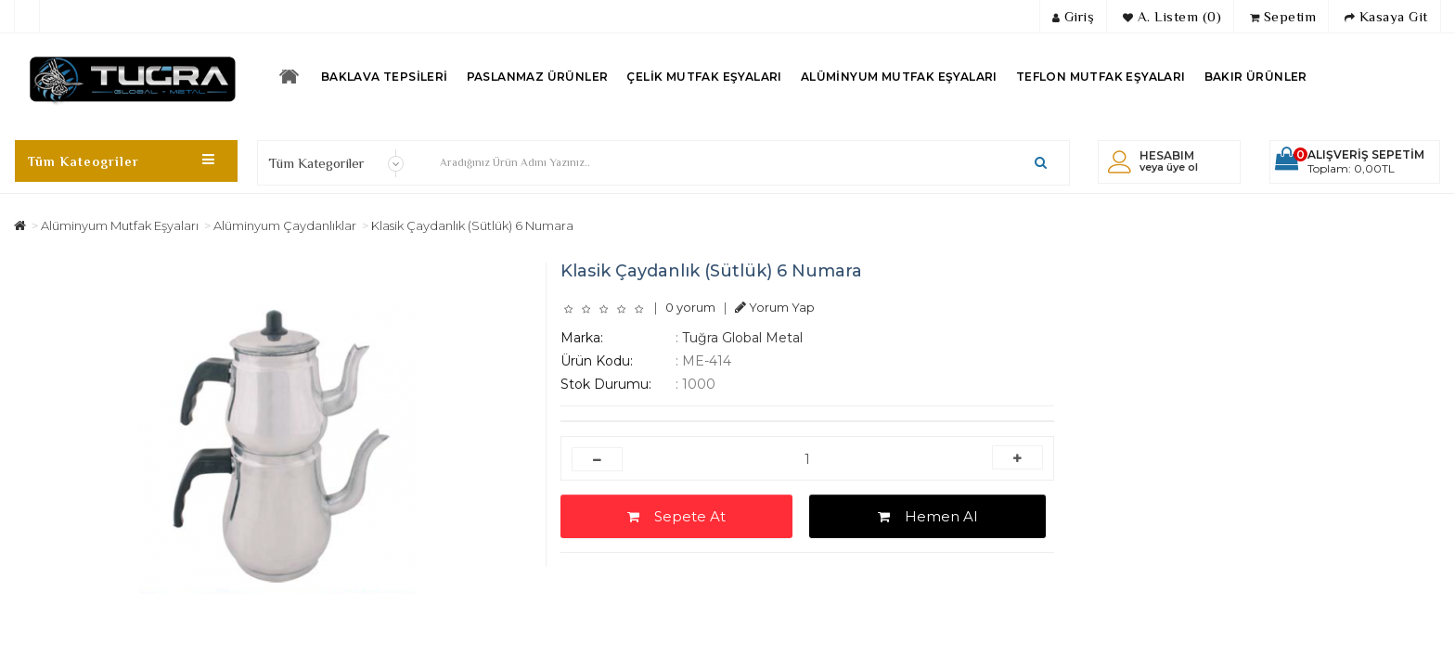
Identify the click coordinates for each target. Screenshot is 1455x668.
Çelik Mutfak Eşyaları (703, 77)
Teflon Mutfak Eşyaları (1101, 77)
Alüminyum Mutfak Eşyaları (899, 77)
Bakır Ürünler (1255, 77)
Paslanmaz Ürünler (538, 77)
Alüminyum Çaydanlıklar (284, 225)
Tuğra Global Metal (742, 337)
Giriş (1073, 16)
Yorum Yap (775, 307)
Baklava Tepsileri (384, 77)
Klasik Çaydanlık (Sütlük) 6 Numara (472, 225)
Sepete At (676, 516)
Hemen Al (927, 516)
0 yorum (690, 307)
